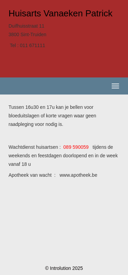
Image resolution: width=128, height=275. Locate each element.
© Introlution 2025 (64, 268)
